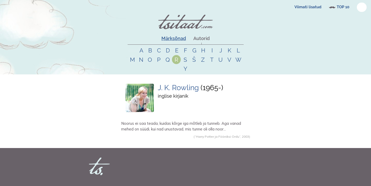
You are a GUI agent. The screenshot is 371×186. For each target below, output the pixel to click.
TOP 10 (343, 7)
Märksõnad (173, 38)
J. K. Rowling (179, 87)
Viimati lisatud (307, 7)
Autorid (201, 38)
